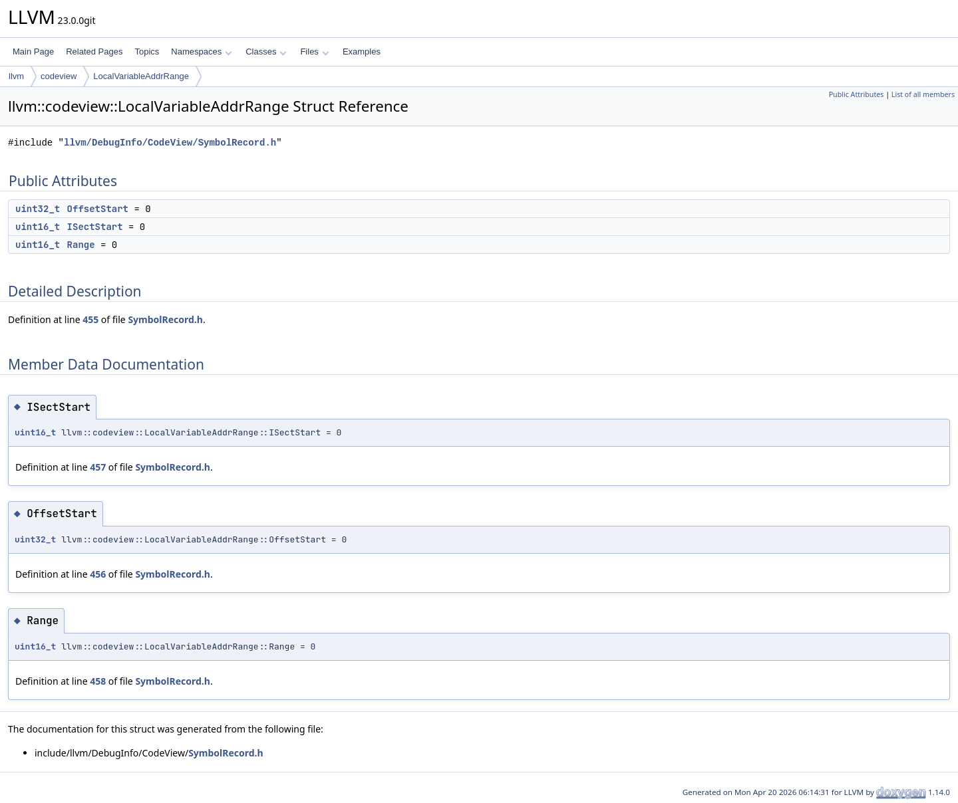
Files (314, 52)
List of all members (923, 94)
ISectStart (95, 227)
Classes (266, 52)
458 (98, 681)
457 (98, 467)
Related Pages (94, 52)
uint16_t (37, 227)
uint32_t (37, 209)
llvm (16, 76)
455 (90, 319)
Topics (146, 52)
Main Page (33, 52)
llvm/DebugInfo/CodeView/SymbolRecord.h (170, 142)
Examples (362, 52)
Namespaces (201, 52)
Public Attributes (856, 94)
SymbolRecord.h (165, 319)
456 (98, 574)
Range (81, 245)
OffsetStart (97, 209)
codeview (59, 76)
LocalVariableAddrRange (141, 76)
